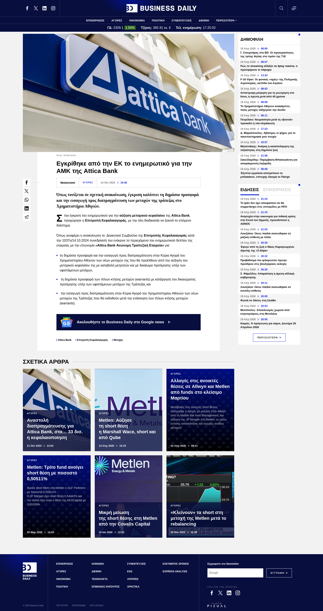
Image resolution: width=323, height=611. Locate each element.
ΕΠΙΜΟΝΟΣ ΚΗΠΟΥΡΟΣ (105, 586)
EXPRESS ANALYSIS (175, 571)
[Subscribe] (277, 572)
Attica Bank (64, 340)
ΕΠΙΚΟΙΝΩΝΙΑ (78, 605)
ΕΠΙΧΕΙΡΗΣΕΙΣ (95, 20)
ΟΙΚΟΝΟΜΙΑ (137, 20)
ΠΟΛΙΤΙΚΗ (158, 20)
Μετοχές (118, 340)
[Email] (235, 572)
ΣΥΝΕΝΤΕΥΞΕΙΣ (182, 20)
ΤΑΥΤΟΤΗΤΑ (62, 605)
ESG (129, 571)
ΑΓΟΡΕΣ (116, 20)
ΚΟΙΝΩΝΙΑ (98, 563)
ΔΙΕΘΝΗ (204, 20)
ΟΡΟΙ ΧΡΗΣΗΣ (97, 605)
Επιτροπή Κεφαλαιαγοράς (92, 340)
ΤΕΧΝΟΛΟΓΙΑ (100, 579)
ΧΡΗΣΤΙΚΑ (133, 586)
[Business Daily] (30, 579)
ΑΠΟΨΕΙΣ (132, 579)
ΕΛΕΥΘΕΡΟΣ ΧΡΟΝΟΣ (176, 563)
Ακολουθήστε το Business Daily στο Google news (115, 322)
